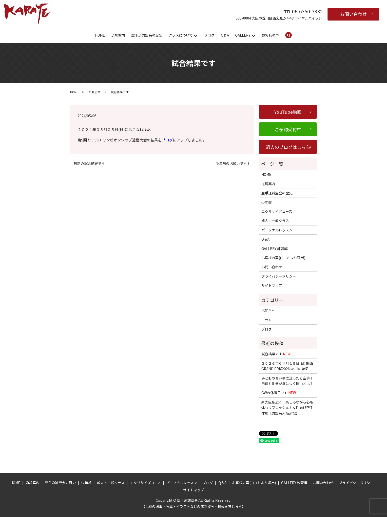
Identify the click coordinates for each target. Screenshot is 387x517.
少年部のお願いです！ (233, 163)
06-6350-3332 (307, 11)
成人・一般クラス (275, 220)
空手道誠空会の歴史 (146, 35)
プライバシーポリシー (278, 276)
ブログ (209, 35)
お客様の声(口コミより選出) (283, 257)
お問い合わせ (353, 14)
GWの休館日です (278, 392)
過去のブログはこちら (288, 147)
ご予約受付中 (288, 129)
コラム (266, 319)
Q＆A (225, 35)
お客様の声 (270, 35)
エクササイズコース (276, 211)
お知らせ (94, 92)
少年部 (266, 202)
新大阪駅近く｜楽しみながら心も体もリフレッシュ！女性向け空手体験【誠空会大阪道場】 (287, 408)
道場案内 (118, 35)
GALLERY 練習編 (274, 248)
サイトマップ (271, 285)
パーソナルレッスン (276, 230)
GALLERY (242, 35)
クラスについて (181, 35)
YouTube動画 (288, 112)
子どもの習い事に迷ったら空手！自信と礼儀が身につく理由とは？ (287, 381)
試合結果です (275, 354)
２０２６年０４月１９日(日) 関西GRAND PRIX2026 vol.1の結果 (287, 366)
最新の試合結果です (89, 163)
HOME (100, 35)
